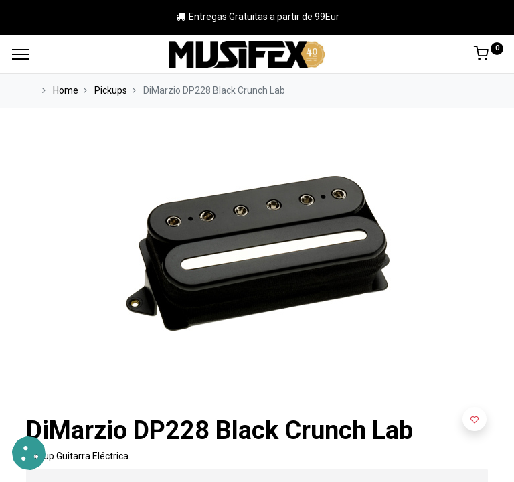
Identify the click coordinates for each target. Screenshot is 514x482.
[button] (474, 419)
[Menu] (20, 54)
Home (65, 90)
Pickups (110, 90)
